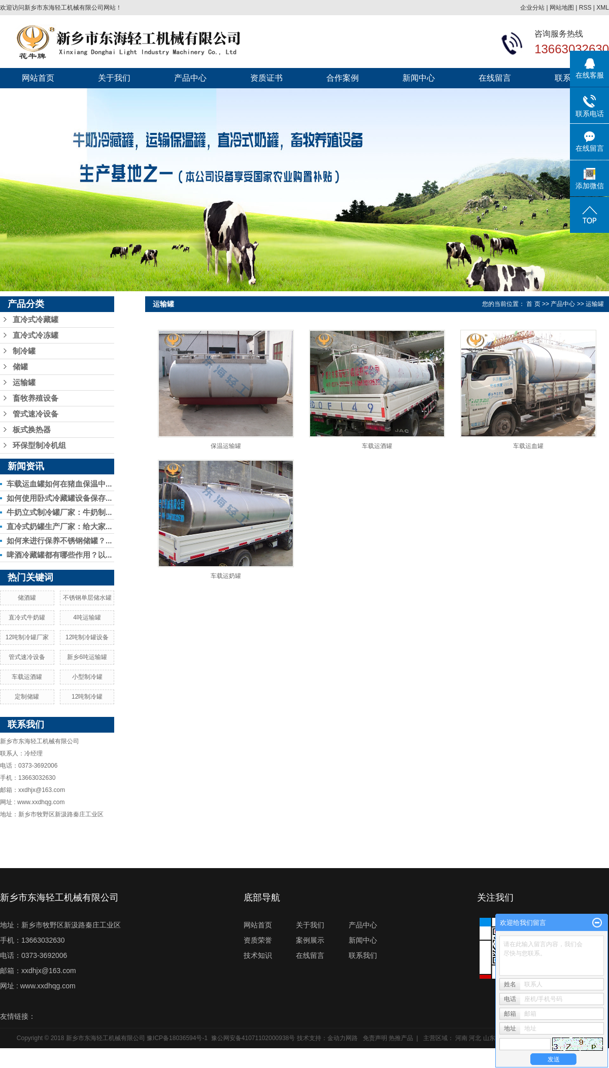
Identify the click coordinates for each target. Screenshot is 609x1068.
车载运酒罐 (27, 676)
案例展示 (310, 940)
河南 (461, 1038)
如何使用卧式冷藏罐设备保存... (59, 498)
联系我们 (363, 955)
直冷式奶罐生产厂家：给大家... (59, 526)
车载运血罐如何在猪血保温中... (59, 483)
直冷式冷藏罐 (35, 320)
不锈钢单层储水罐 (87, 597)
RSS (585, 7)
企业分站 (532, 7)
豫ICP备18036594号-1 (177, 1038)
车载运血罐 (528, 446)
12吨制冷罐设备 (87, 637)
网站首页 (38, 78)
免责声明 (375, 1038)
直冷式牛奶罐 (27, 617)
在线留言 (495, 78)
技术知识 (258, 955)
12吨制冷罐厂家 (27, 637)
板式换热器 (32, 430)
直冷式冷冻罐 (35, 335)
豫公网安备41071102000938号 (253, 1038)
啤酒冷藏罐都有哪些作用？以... (59, 554)
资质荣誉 (258, 940)
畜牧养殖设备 (35, 398)
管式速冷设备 (35, 414)
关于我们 (114, 78)
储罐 (20, 367)
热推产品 (401, 1038)
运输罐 (24, 382)
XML (602, 7)
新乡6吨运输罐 (87, 657)
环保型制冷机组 (39, 445)
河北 (475, 1038)
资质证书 (266, 78)
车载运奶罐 (226, 575)
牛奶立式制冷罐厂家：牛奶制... (59, 512)
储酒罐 (27, 597)
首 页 (533, 303)
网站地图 (562, 7)
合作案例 (342, 78)
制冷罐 (24, 351)
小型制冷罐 (87, 676)
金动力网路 (342, 1038)
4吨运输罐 (87, 617)
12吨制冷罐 (87, 696)
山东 (489, 1038)
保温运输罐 (226, 446)
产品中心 (190, 78)
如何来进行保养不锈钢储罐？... (59, 540)
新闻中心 (418, 78)
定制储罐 (27, 696)
